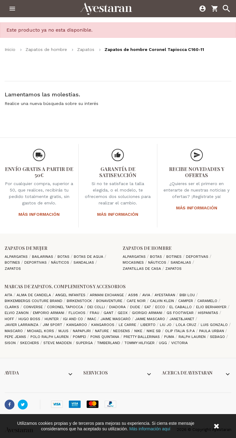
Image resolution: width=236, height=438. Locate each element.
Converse (33, 307)
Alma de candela (34, 295)
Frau (95, 313)
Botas (64, 256)
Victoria (179, 343)
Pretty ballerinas (142, 337)
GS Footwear (181, 313)
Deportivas (36, 262)
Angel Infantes (71, 295)
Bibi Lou (187, 295)
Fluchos (78, 313)
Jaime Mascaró (116, 319)
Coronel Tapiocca (65, 307)
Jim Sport (53, 325)
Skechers (30, 343)
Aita (9, 295)
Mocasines (134, 262)
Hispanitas (208, 313)
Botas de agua (89, 256)
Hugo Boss (29, 319)
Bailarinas (43, 256)
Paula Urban (212, 331)
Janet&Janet (182, 319)
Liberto (148, 325)
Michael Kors (41, 331)
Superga (85, 343)
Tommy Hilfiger (140, 343)
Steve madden (58, 343)
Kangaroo (77, 325)
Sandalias (84, 262)
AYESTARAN (165, 295)
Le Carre (128, 325)
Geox (123, 313)
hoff (10, 319)
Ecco (160, 307)
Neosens (122, 331)
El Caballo (181, 307)
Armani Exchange (107, 295)
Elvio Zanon (17, 313)
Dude (135, 307)
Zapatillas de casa (142, 268)
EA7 (148, 307)
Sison (11, 343)
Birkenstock (80, 301)
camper (186, 301)
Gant (109, 313)
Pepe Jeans (16, 337)
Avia (146, 295)
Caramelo (207, 301)
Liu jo (166, 325)
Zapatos (13, 268)
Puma (169, 337)
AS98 (133, 295)
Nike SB (154, 331)
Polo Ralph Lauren (50, 337)
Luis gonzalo (215, 325)
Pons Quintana (105, 337)
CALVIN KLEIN (162, 301)
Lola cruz (187, 325)
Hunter (52, 319)
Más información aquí (150, 428)
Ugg (163, 343)
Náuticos (60, 262)
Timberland (109, 343)
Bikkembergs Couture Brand (34, 301)
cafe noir (137, 301)
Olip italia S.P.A (180, 331)
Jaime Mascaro (150, 319)
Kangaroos (103, 325)
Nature (102, 331)
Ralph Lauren (193, 337)
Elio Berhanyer (212, 307)
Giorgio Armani (147, 313)
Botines (13, 262)
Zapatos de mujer (26, 248)
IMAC (92, 319)
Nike (139, 331)
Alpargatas (17, 256)
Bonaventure (110, 301)
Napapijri (82, 331)
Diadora (118, 307)
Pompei (80, 337)
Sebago (218, 337)
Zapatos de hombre (147, 248)
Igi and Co (73, 319)
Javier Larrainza (22, 325)
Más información (39, 214)
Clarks (12, 307)
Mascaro (14, 331)
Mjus (64, 331)
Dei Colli (96, 307)
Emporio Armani (49, 313)
